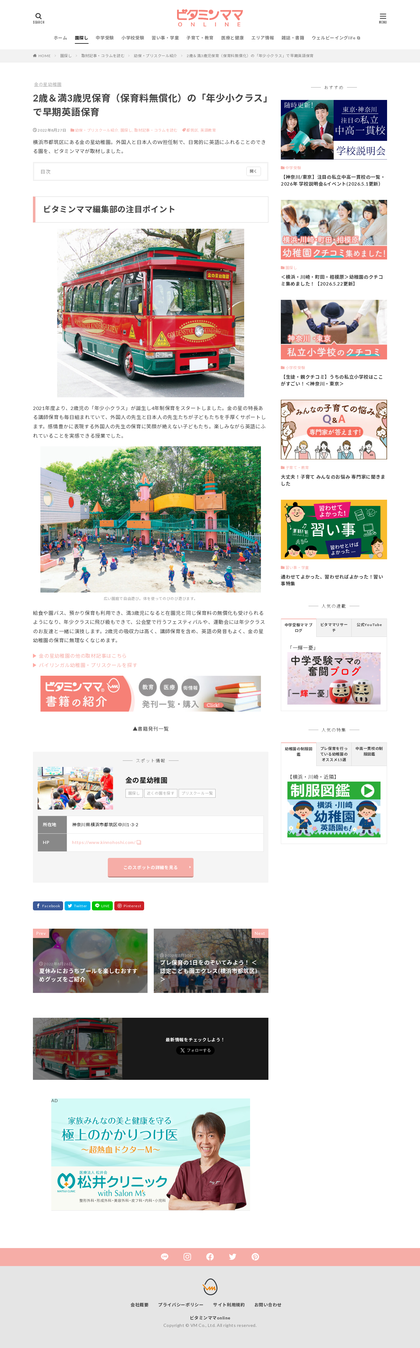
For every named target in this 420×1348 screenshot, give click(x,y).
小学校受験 (132, 37)
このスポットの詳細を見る (150, 867)
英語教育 (208, 130)
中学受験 (105, 37)
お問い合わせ (268, 1304)
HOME (45, 55)
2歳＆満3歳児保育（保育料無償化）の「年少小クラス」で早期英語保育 (250, 55)
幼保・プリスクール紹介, (97, 130)
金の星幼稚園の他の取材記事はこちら (83, 656)
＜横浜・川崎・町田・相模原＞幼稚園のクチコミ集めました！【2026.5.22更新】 (332, 280)
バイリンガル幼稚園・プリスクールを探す (88, 665)
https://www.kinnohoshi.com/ (104, 842)
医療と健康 (232, 37)
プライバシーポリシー (181, 1304)
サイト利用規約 (229, 1304)
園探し (82, 37)
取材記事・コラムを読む (103, 55)
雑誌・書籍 (292, 37)
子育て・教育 (200, 37)
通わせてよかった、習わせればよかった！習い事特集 (332, 580)
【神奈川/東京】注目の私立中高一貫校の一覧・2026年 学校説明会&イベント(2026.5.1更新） (333, 180)
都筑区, (193, 130)
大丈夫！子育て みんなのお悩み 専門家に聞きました (333, 480)
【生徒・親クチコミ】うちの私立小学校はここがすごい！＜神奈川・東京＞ (332, 380)
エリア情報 (262, 37)
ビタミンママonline (210, 1317)
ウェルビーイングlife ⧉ (336, 37)
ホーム (60, 37)
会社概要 (139, 1304)
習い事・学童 (165, 37)
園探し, (127, 130)
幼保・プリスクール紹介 (155, 55)
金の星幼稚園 (48, 84)
